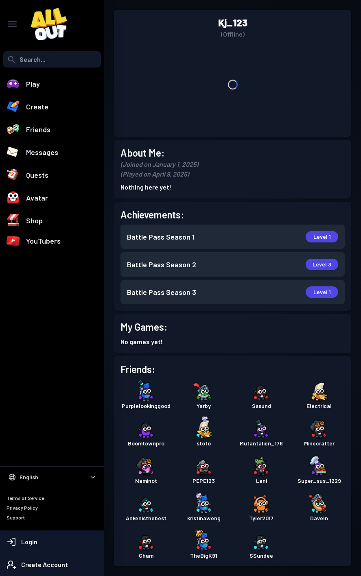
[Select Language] (52, 477)
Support (16, 517)
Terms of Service (25, 498)
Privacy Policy (22, 508)
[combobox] (52, 59)
